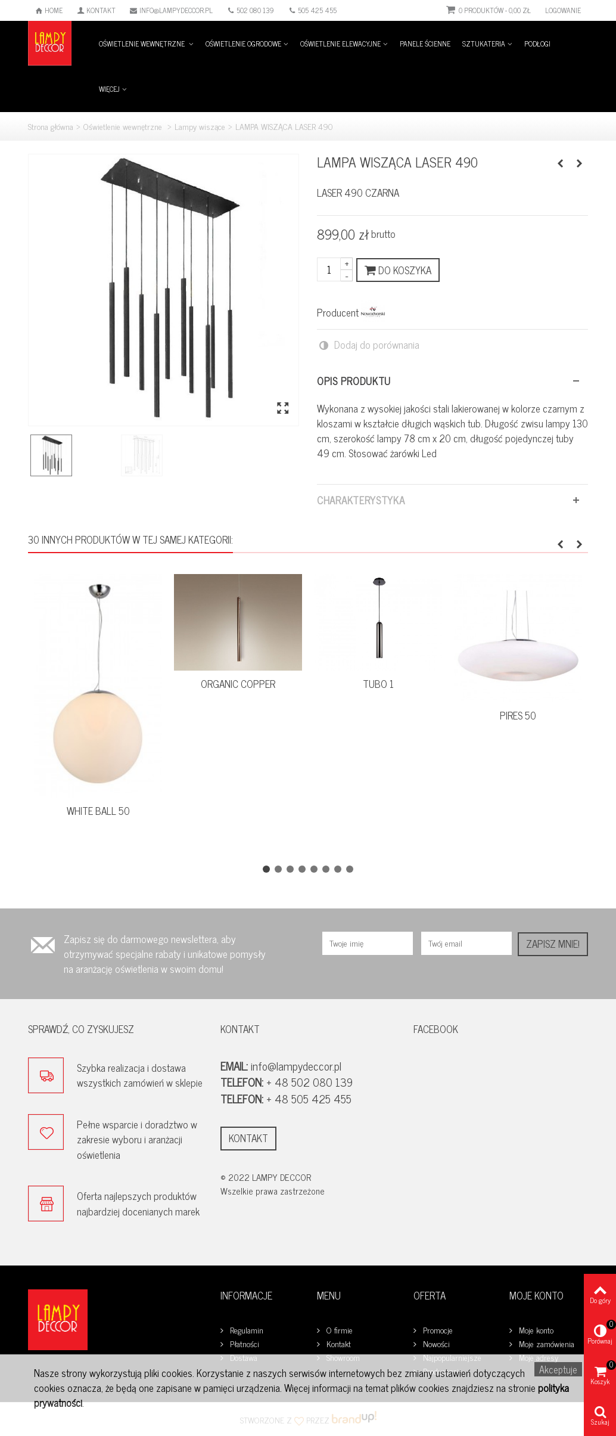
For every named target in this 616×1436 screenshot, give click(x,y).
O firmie (338, 1330)
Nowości (435, 1344)
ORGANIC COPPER (238, 684)
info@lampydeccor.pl (171, 10)
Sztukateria (483, 43)
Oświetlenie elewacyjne (340, 43)
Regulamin (245, 1330)
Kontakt (96, 10)
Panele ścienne (425, 43)
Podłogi (537, 43)
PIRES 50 (518, 715)
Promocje (437, 1330)
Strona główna (50, 126)
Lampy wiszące (200, 126)
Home (49, 10)
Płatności (243, 1344)
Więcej (109, 89)
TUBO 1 (378, 684)
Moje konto (535, 1330)
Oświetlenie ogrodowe (243, 43)
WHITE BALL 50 (98, 811)
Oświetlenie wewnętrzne (142, 43)
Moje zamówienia (545, 1344)
